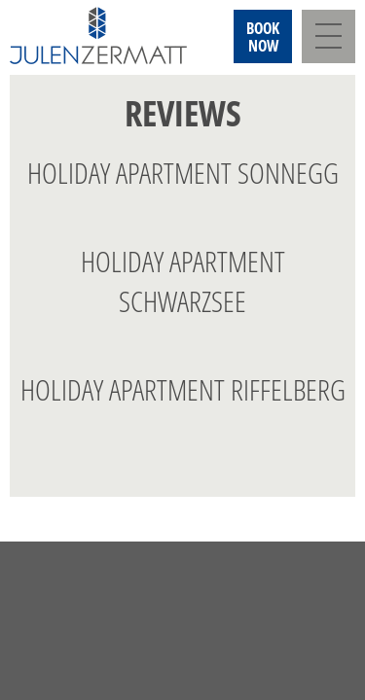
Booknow (262, 37)
